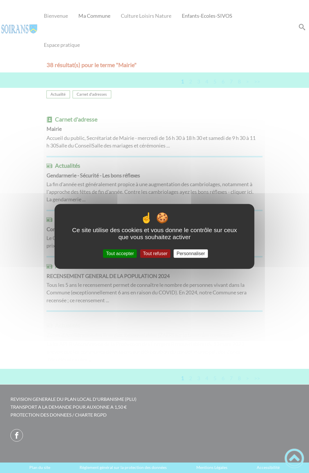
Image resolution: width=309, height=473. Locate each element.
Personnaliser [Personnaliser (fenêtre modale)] (191, 253)
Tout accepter (120, 253)
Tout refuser (155, 253)
